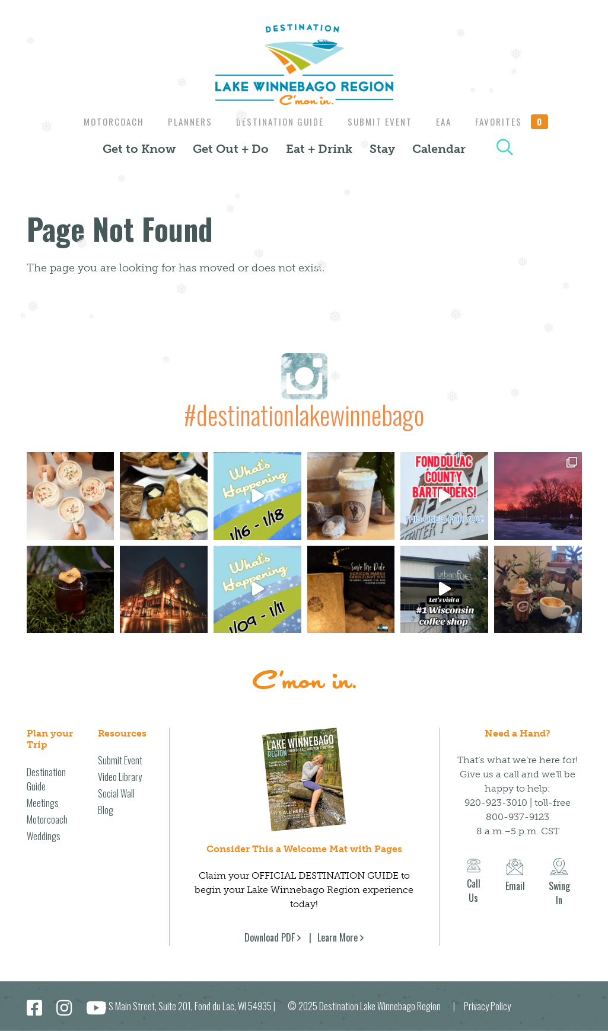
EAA (448, 121)
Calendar (439, 149)
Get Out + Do (231, 149)
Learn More (337, 937)
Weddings (44, 836)
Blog (105, 810)
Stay (382, 149)
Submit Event (381, 121)
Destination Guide (278, 121)
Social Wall (116, 793)
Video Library (120, 777)
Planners (185, 121)
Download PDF (269, 937)
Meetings (43, 803)
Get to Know (139, 149)
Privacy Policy (487, 1006)
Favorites (519, 121)
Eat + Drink (319, 149)
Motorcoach (106, 121)
